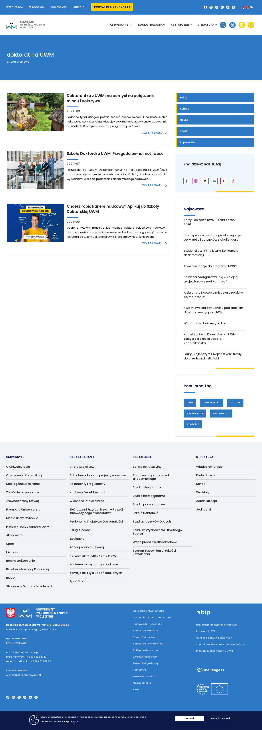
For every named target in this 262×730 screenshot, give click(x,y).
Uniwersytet (211, 402)
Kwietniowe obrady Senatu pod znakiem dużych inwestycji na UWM (213, 310)
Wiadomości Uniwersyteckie (204, 323)
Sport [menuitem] (10, 544)
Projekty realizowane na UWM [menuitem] (27, 527)
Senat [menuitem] (200, 484)
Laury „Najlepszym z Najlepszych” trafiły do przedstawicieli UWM (212, 356)
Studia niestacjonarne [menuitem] (149, 496)
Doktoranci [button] (59, 7)
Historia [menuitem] (12, 552)
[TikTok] (233, 7)
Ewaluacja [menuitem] (77, 539)
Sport (183, 131)
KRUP (136, 689)
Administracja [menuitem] (206, 501)
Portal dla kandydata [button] (112, 7)
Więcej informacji (220, 718)
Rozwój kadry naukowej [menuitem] (87, 547)
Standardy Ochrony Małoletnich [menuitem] (29, 586)
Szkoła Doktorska (144, 637)
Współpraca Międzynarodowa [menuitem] (155, 542)
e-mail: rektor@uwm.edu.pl (22, 652)
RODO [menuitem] (10, 578)
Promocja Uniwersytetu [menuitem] (23, 509)
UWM (190, 402)
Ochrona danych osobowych (214, 637)
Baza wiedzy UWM (144, 676)
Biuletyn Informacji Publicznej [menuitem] (27, 569)
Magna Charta (142, 683)
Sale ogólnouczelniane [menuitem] (23, 484)
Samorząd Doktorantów (148, 643)
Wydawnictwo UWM (145, 656)
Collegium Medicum (145, 650)
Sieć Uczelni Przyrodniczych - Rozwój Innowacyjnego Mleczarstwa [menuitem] (96, 511)
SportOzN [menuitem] (77, 581)
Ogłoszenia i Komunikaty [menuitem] (24, 475)
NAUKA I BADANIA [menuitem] (150, 24)
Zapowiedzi (187, 142)
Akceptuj (189, 718)
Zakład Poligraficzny (145, 663)
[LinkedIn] (222, 7)
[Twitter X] (216, 7)
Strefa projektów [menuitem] (82, 467)
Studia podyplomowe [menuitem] (149, 504)
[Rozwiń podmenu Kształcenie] (190, 24)
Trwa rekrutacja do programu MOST (210, 266)
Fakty (183, 97)
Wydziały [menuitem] (202, 492)
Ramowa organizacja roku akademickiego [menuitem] (152, 477)
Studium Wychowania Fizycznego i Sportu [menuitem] (158, 532)
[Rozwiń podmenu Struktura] (215, 24)
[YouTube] (227, 7)
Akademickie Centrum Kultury (152, 617)
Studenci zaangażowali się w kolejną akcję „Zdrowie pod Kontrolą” (211, 279)
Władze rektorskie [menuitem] (209, 467)
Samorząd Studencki (146, 630)
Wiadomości (221, 413)
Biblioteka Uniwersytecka (148, 610)
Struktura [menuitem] (205, 24)
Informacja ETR (205, 631)
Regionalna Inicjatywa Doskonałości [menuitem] (96, 521)
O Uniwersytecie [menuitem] (18, 467)
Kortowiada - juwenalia (147, 624)
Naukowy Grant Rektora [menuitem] (87, 492)
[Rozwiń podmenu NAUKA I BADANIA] (164, 24)
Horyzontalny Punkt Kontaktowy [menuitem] (93, 556)
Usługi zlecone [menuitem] (80, 530)
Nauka (184, 120)
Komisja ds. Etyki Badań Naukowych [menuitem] (96, 573)
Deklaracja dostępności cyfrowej (216, 624)
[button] (223, 25)
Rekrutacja (195, 413)
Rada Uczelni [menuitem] (205, 475)
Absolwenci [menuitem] (14, 535)
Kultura (185, 108)
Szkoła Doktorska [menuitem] (145, 513)
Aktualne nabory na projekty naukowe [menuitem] (98, 475)
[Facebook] (205, 7)
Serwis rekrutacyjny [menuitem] (147, 467)
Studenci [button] (79, 7)
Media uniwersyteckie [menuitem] (22, 518)
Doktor (235, 402)
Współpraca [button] (14, 7)
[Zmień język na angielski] (245, 7)
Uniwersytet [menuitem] (120, 24)
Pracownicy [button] (37, 7)
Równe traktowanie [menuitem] (20, 561)
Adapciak (193, 424)
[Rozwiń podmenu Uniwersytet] (131, 24)
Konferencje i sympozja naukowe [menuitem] (94, 564)
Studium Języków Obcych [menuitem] (152, 521)
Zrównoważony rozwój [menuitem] (22, 501)
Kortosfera (139, 669)
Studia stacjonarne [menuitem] (147, 487)
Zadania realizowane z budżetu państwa (221, 644)
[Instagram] (211, 7)
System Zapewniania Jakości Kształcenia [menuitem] (154, 552)
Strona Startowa (18, 62)
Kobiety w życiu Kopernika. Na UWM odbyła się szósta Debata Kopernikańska (210, 338)
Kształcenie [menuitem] (180, 24)
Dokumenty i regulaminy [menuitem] (87, 484)
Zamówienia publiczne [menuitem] (22, 492)
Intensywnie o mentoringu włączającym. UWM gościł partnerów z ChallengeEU (213, 237)
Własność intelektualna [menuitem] (87, 501)
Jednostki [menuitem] (203, 509)
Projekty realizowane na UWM (214, 650)
